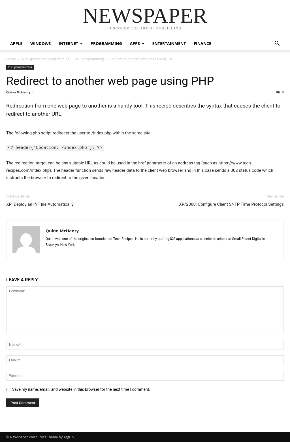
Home (11, 59)
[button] (277, 44)
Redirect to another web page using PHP (110, 81)
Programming (106, 43)
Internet (68, 43)
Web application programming (45, 59)
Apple (16, 43)
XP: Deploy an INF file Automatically (40, 204)
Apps (135, 43)
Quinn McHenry (18, 92)
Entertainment (169, 43)
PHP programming (89, 59)
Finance (202, 43)
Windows (40, 43)
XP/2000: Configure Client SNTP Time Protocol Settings (231, 204)
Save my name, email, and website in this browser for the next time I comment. (81, 389)
